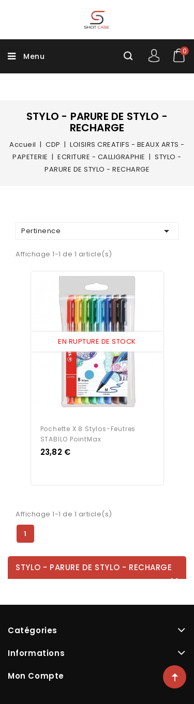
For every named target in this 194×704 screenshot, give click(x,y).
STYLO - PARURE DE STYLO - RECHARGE (94, 567)
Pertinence (97, 231)
